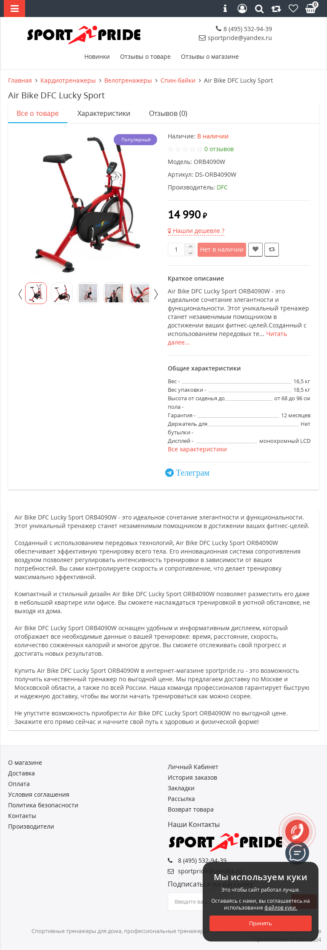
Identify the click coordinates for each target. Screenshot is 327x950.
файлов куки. (280, 907)
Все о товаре (38, 113)
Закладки (181, 788)
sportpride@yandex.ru (235, 38)
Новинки (97, 56)
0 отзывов (219, 149)
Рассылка (181, 799)
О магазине (25, 762)
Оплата (19, 784)
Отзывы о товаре (145, 56)
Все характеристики (197, 449)
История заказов (192, 777)
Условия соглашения (38, 794)
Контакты (22, 816)
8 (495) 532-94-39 (244, 29)
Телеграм (192, 472)
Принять (260, 923)
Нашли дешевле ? (196, 231)
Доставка (21, 773)
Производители (31, 826)
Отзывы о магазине (210, 56)
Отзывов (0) (168, 113)
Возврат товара (191, 809)
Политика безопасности (43, 805)
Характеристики (103, 113)
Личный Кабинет (193, 767)
